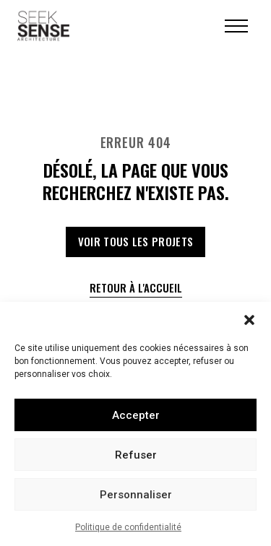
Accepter (136, 415)
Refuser (136, 455)
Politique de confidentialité (128, 527)
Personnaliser (136, 494)
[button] (249, 320)
